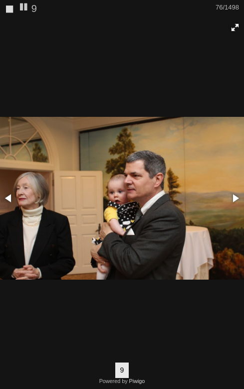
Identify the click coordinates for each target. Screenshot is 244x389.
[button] (235, 27)
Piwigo (137, 381)
